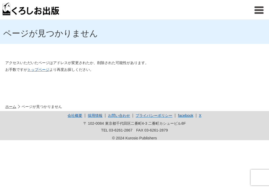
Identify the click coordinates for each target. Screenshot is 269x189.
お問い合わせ (119, 115)
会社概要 (75, 115)
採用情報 (95, 115)
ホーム (10, 106)
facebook (185, 115)
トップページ (38, 69)
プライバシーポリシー (154, 115)
